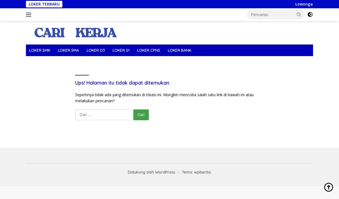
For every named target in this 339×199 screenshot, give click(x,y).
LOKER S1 (121, 50)
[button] (298, 14)
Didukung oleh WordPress (151, 172)
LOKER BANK (179, 50)
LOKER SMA (68, 50)
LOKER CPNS (148, 50)
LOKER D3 (96, 50)
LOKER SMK (39, 50)
